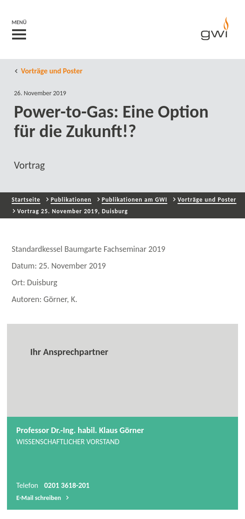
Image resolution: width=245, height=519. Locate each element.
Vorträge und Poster (48, 70)
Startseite (26, 199)
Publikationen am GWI (134, 199)
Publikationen (71, 199)
